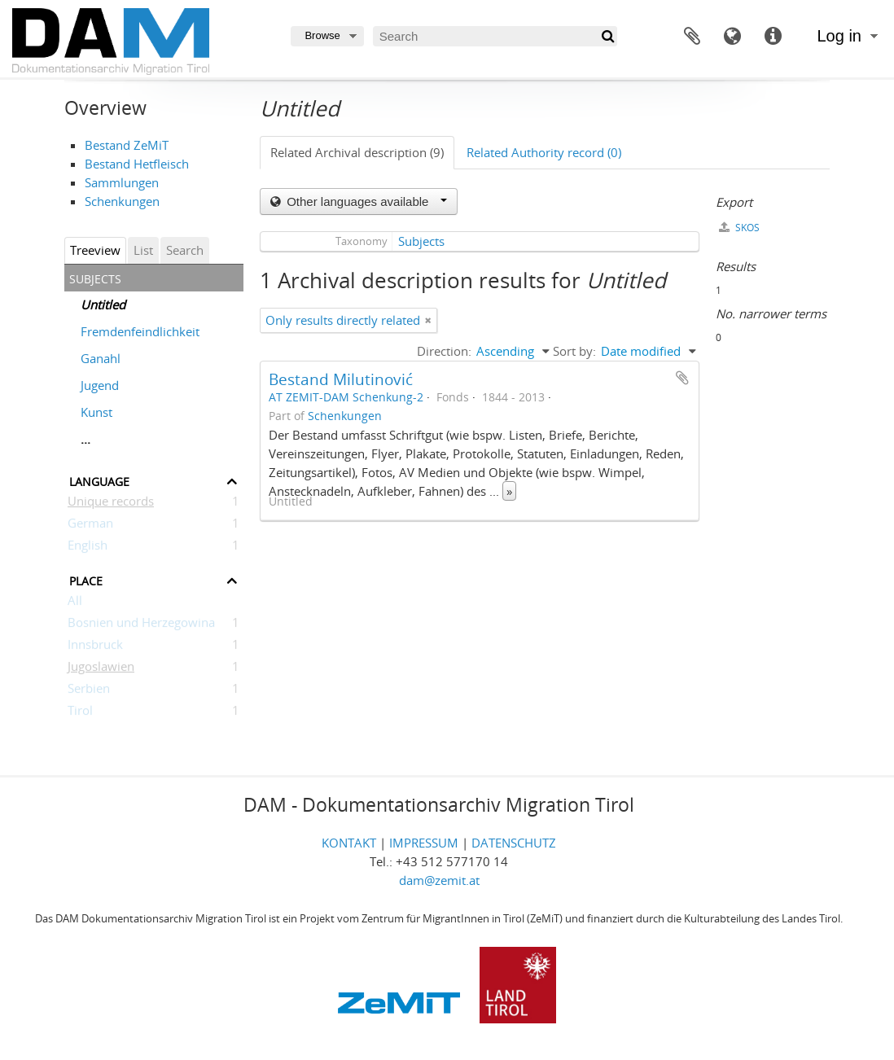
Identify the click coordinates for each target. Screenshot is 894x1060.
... (85, 439)
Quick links (773, 36)
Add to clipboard (682, 378)
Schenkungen (122, 201)
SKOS (739, 227)
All (75, 603)
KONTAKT (349, 842)
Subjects (421, 241)
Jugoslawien (101, 669)
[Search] (495, 36)
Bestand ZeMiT (127, 145)
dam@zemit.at (439, 880)
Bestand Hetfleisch (137, 163)
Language (732, 36)
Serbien (89, 691)
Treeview (95, 250)
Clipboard (692, 36)
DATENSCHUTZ (513, 842)
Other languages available (365, 201)
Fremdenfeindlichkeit (140, 331)
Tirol (80, 713)
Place (86, 579)
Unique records (111, 504)
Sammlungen (122, 182)
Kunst (96, 412)
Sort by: (574, 351)
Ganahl (101, 358)
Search (185, 250)
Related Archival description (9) (357, 152)
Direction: (444, 351)
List (143, 250)
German (90, 526)
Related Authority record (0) (544, 152)
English (87, 548)
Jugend (100, 385)
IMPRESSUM (423, 842)
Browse (322, 35)
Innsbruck (95, 647)
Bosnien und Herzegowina (141, 625)
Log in (839, 36)
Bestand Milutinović (341, 379)
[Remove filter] (428, 320)
